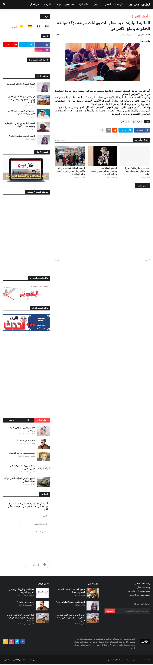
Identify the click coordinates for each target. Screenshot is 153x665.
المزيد (14, 27)
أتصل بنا (6, 660)
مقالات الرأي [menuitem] (83, 4)
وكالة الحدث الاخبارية (141, 584)
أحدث (146, 260)
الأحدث (26, 420)
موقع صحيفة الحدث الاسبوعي (138, 592)
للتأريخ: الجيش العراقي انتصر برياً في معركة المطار (19, 480)
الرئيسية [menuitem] (119, 4)
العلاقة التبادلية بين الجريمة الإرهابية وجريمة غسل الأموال (20, 125)
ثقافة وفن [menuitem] (69, 4)
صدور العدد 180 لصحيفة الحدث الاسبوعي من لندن (71, 591)
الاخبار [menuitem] (108, 4)
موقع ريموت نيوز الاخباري (139, 596)
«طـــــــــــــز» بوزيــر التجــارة (22, 453)
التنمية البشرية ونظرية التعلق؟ (22, 136)
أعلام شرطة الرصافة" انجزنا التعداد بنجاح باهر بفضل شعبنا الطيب (137, 171)
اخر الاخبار (125, 121)
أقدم (58, 260)
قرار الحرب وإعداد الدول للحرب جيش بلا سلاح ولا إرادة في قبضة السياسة (21, 99)
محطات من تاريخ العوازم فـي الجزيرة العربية (22, 467)
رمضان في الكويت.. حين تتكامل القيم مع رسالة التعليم (21, 112)
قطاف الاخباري (139, 4)
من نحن (32, 660)
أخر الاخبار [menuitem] (34, 4)
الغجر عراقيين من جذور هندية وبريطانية (22, 429)
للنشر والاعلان (19, 660)
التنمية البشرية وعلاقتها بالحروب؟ (21, 84)
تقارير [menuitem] (96, 4)
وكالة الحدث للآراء (143, 588)
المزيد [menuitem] (48, 4)
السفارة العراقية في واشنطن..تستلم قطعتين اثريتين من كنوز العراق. (103, 171)
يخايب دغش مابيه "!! (26, 440)
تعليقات (11, 420)
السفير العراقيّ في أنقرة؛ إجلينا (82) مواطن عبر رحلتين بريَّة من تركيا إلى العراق (71, 171)
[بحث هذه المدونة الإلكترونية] (132, 611)
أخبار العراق (139, 16)
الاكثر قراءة (41, 420)
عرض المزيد (60, 140)
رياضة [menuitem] (58, 4)
